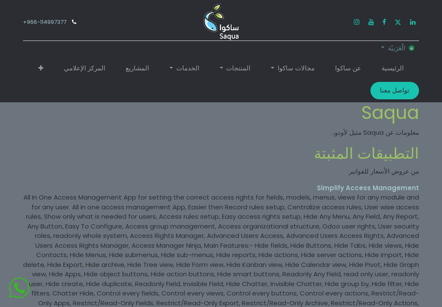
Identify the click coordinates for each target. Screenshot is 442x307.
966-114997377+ (44, 22)
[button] (41, 68)
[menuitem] (392, 68)
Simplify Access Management (368, 187)
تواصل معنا (394, 90)
